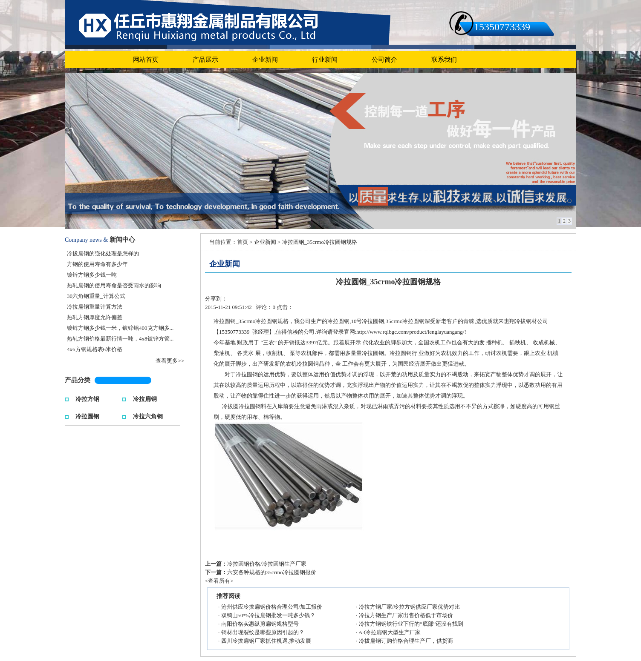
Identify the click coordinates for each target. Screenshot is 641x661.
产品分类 (77, 380)
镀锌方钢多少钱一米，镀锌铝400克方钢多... (120, 328)
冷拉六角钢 (148, 415)
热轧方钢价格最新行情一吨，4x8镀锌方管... (120, 338)
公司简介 (384, 59)
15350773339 (502, 26)
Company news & (86, 240)
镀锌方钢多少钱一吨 (92, 275)
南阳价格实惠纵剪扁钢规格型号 (260, 624)
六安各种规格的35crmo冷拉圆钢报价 (271, 572)
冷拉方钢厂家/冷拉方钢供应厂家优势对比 (409, 607)
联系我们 (444, 59)
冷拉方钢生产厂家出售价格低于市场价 (406, 615)
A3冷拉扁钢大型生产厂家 (389, 632)
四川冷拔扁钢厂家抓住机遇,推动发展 (266, 641)
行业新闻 (325, 59)
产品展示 (205, 59)
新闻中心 (122, 239)
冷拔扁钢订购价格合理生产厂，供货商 (406, 641)
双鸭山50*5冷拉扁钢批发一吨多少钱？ (268, 615)
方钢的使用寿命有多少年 (97, 264)
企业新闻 (265, 59)
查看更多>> (170, 361)
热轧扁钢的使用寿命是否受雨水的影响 (114, 285)
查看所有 (219, 581)
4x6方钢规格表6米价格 (94, 349)
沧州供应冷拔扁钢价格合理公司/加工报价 (272, 607)
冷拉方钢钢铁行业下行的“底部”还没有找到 (411, 624)
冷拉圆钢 (87, 415)
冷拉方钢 (87, 398)
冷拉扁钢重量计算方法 (94, 306)
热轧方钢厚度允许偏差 (94, 317)
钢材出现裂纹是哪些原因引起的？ (262, 632)
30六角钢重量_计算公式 (96, 296)
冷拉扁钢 (145, 398)
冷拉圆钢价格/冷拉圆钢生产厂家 (266, 564)
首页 (242, 242)
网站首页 (146, 59)
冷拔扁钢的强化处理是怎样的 (103, 253)
